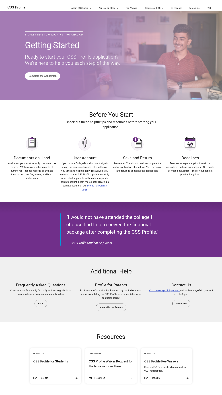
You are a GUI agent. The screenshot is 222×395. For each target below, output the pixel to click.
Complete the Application (43, 75)
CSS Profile (16, 7)
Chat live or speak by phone (164, 290)
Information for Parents (111, 307)
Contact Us (181, 303)
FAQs (40, 303)
